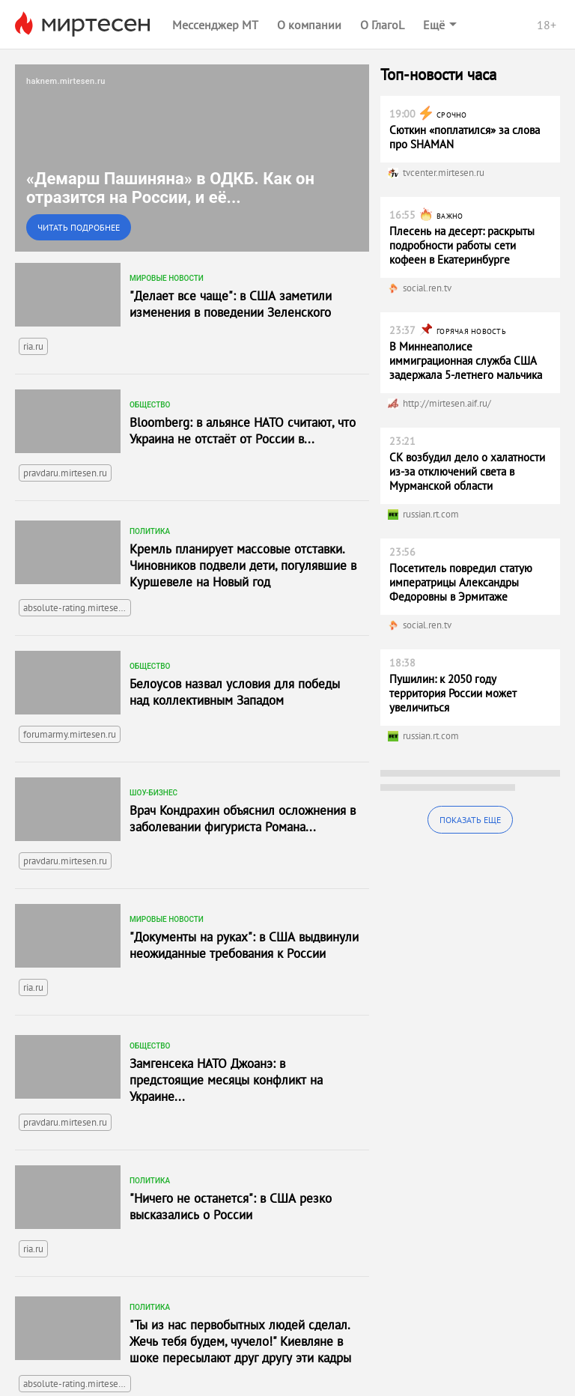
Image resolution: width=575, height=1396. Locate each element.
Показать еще (470, 819)
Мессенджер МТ (215, 24)
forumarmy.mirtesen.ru (69, 734)
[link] (192, 158)
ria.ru (33, 346)
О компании (309, 24)
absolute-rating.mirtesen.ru (77, 607)
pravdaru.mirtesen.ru (65, 473)
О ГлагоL (382, 24)
